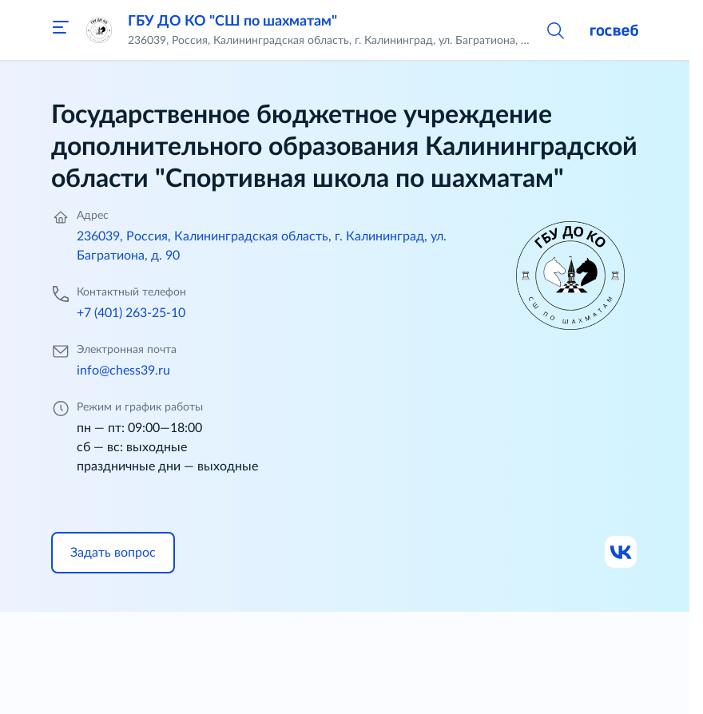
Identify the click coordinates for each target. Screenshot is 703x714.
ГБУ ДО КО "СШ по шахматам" (232, 21)
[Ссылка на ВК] (621, 552)
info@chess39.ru (123, 370)
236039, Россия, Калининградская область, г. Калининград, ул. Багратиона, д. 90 (262, 246)
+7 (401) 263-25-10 (131, 313)
